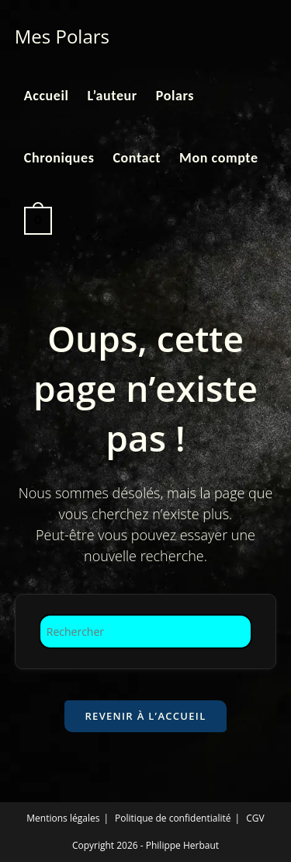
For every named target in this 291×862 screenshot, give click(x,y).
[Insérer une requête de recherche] (146, 631)
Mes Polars (62, 36)
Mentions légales (62, 818)
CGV (255, 818)
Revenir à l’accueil (145, 716)
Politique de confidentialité (172, 818)
